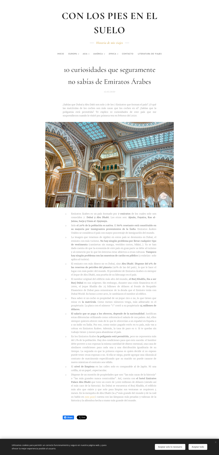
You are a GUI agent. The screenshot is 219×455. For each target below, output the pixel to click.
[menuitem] (55, 54)
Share (68, 417)
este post (90, 396)
